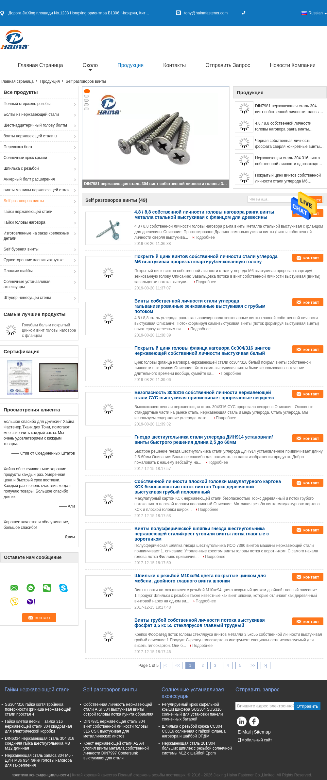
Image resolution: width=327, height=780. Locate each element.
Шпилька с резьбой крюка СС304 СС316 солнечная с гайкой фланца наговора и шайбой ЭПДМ (194, 731)
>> (252, 665)
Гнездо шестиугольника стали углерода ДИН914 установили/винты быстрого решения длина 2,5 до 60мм (203, 439)
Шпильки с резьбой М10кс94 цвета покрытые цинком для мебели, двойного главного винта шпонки (200, 578)
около (90, 65)
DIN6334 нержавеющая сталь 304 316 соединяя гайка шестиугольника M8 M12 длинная (39, 743)
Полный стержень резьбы (27, 103)
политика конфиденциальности (40, 775)
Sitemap (262, 732)
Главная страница (40, 65)
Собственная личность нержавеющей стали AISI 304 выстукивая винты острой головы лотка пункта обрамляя (118, 709)
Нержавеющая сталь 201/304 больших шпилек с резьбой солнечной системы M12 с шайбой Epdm (197, 748)
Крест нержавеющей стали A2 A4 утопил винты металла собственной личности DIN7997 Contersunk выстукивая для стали (116, 750)
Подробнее (205, 237)
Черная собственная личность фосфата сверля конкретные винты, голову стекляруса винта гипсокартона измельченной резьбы (288, 143)
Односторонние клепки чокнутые (33, 260)
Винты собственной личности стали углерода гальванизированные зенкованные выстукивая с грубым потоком (200, 306)
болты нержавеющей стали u (30, 136)
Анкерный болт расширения (29, 179)
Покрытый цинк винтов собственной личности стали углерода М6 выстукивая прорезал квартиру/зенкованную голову (288, 178)
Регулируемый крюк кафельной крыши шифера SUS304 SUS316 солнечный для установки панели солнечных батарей (192, 711)
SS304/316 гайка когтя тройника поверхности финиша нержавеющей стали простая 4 (38, 709)
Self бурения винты (21, 249)
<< (177, 665)
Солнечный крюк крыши (25, 157)
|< (165, 665)
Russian (318, 13)
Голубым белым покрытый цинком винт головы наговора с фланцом (49, 330)
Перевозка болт (18, 147)
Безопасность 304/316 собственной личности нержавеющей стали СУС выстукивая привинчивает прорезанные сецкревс (204, 395)
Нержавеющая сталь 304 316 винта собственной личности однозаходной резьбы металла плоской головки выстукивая (289, 161)
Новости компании (293, 65)
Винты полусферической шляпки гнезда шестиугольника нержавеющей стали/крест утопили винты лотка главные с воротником (201, 534)
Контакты (174, 65)
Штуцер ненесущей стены (27, 297)
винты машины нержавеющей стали (37, 190)
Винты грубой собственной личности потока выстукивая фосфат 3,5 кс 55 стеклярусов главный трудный (199, 622)
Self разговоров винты (24, 201)
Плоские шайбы (18, 271)
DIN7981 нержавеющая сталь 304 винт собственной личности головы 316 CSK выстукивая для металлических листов (156, 184)
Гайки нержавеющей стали (28, 211)
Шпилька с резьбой (21, 168)
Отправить (307, 706)
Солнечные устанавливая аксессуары (27, 284)
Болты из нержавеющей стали (31, 114)
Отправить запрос (227, 65)
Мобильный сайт (254, 740)
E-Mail (244, 732)
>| (265, 665)
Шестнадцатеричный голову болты (35, 125)
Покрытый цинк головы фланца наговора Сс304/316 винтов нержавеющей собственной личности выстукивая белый (202, 350)
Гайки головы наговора (24, 222)
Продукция (130, 65)
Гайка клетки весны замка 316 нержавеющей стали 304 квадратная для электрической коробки (38, 726)
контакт (311, 257)
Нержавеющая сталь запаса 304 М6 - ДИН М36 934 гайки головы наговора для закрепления (39, 760)
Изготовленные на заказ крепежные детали (36, 236)
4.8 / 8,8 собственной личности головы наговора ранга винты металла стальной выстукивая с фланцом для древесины (284, 126)
